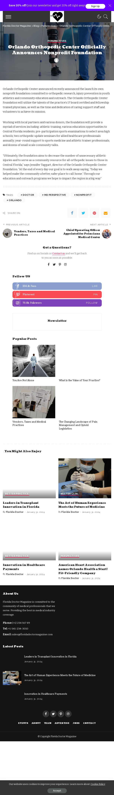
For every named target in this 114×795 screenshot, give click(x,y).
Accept (57, 790)
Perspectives (57, 398)
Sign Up (95, 6)
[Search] (104, 16)
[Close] (110, 5)
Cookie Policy (98, 784)
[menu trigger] (9, 16)
